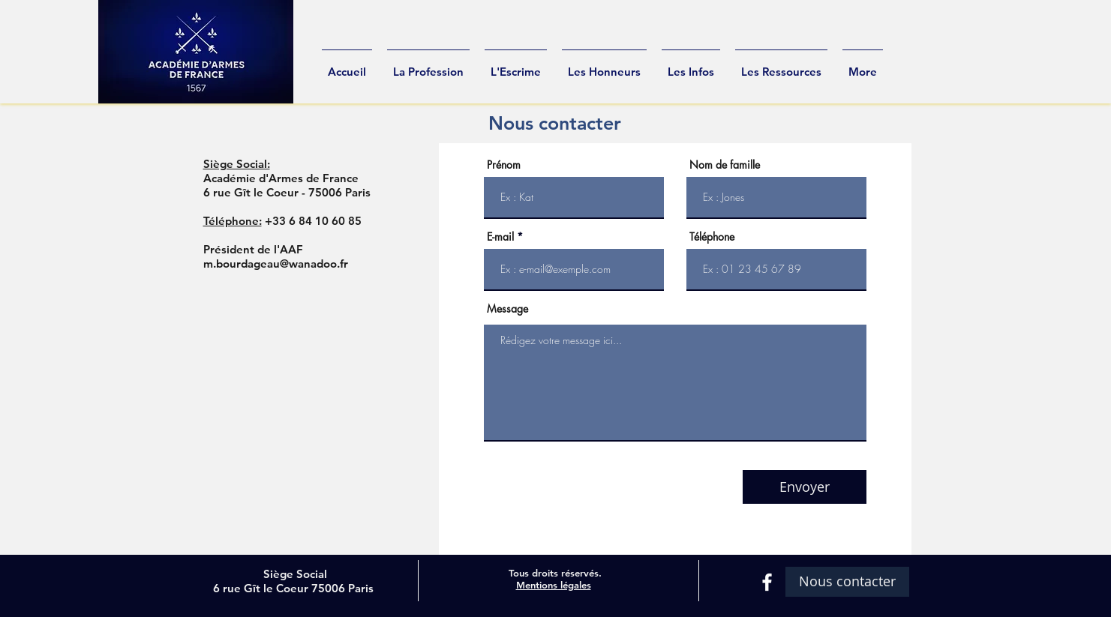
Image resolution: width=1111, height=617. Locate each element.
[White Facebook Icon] (767, 582)
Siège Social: (236, 164)
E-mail (500, 237)
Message (507, 309)
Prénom (504, 165)
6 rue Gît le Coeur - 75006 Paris (287, 192)
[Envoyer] (804, 487)
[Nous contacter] (847, 582)
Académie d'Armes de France (281, 178)
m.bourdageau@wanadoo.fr (275, 263)
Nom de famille (724, 165)
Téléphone (711, 237)
